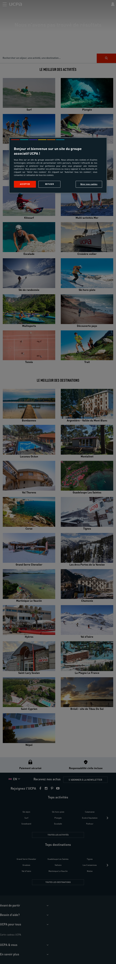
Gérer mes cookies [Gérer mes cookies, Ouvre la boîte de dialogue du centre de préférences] (89, 184)
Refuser (49, 184)
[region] (58, 165)
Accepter (25, 184)
